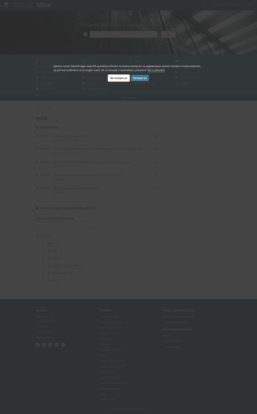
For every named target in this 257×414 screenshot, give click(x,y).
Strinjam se (140, 78)
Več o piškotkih (156, 70)
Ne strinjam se (118, 78)
